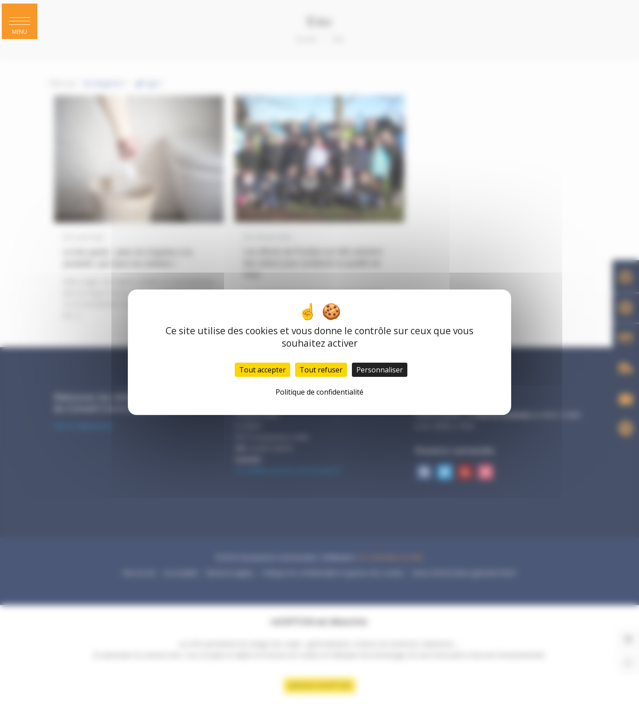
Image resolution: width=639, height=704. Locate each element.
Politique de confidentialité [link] (319, 392)
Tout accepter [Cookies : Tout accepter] (262, 370)
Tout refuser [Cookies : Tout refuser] (321, 370)
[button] (19, 21)
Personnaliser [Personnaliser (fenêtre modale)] (379, 370)
